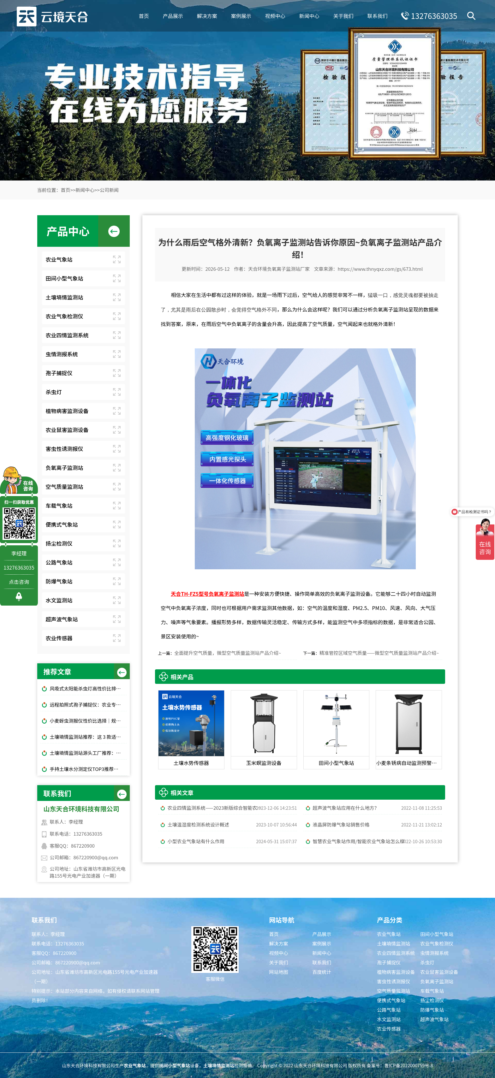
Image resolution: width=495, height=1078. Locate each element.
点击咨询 (19, 581)
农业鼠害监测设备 (67, 430)
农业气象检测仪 (64, 316)
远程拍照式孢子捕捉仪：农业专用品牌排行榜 (88, 704)
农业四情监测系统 (67, 335)
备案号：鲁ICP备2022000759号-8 (400, 1065)
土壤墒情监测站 (64, 297)
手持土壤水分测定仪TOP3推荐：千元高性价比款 (88, 769)
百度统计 (321, 971)
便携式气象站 (62, 524)
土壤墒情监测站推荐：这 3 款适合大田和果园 (88, 736)
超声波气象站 (62, 619)
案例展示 (241, 16)
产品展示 (173, 16)
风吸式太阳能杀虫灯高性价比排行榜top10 (88, 688)
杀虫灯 (54, 392)
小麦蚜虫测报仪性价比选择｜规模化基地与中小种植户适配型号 (88, 720)
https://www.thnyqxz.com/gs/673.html (380, 268)
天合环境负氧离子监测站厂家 (279, 268)
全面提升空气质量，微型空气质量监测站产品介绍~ (227, 652)
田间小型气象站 (64, 278)
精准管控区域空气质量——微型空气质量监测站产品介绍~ (379, 652)
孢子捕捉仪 (59, 373)
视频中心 (275, 16)
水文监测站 (59, 600)
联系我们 (377, 16)
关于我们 (343, 16)
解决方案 (207, 16)
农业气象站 (59, 259)
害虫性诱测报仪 (64, 449)
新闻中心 (309, 16)
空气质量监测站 (64, 486)
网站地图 (278, 971)
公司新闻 (109, 190)
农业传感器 (59, 638)
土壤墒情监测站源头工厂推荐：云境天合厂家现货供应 (88, 752)
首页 (144, 16)
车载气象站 (59, 505)
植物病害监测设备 (67, 411)
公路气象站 (59, 562)
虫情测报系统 (62, 354)
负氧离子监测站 (64, 467)
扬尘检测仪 (59, 543)
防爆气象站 (59, 581)
